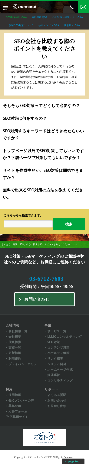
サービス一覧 (56, 331)
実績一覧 (14, 347)
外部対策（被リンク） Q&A (67, 17)
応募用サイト (18, 417)
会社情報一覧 (18, 331)
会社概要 (14, 336)
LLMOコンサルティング (64, 336)
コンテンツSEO (58, 347)
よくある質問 (56, 395)
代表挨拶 (14, 342)
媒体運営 (53, 375)
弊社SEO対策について (21, 25)
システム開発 (56, 364)
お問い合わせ (56, 400)
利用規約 (14, 358)
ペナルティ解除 (58, 353)
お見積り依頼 (56, 406)
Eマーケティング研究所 (40, 457)
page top (74, 461)
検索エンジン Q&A (48, 25)
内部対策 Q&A (40, 17)
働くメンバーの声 (21, 400)
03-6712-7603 (46, 278)
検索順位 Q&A (72, 25)
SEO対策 (53, 342)
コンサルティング (60, 380)
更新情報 (14, 353)
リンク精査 (55, 358)
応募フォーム (18, 411)
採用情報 (14, 395)
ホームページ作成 (60, 369)
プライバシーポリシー (24, 364)
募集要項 (14, 406)
